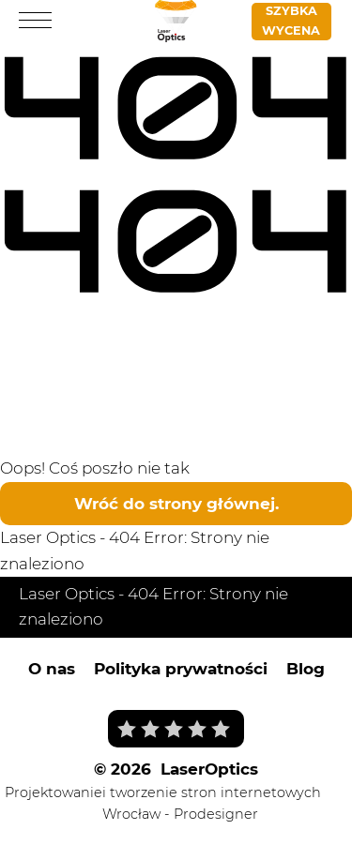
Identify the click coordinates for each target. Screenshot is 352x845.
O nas (51, 668)
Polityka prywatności (181, 668)
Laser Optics (48, 537)
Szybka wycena (291, 20)
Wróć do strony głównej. (176, 503)
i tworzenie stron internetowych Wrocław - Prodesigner (211, 803)
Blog (305, 668)
